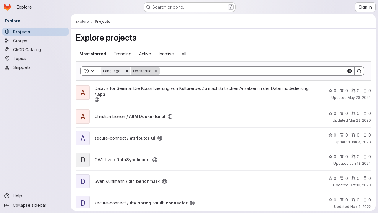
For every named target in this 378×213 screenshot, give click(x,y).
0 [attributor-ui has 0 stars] (332, 135)
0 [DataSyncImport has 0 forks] (344, 156)
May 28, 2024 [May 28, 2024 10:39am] (359, 97)
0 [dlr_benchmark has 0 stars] (332, 178)
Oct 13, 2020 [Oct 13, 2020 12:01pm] (360, 185)
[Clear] (349, 71)
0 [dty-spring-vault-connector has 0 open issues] (367, 199)
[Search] (253, 71)
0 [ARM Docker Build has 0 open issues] (367, 113)
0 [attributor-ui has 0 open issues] (367, 135)
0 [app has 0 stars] (332, 90)
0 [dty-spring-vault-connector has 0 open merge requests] (355, 199)
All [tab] (184, 53)
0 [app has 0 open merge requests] (355, 90)
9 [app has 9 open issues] (367, 90)
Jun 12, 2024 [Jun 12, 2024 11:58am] (360, 163)
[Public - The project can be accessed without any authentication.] (96, 99)
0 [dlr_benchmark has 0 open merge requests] (355, 178)
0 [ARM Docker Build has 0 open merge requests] (355, 113)
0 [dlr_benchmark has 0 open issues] (367, 178)
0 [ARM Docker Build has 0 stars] (332, 113)
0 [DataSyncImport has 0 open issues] (367, 156)
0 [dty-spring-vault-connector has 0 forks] (344, 199)
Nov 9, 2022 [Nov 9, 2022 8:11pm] (360, 206)
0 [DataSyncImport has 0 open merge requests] (355, 156)
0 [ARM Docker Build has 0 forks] (344, 113)
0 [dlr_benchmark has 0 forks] (344, 178)
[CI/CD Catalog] (35, 49)
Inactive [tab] (166, 53)
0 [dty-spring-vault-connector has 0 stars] (332, 199)
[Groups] (35, 40)
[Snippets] (35, 67)
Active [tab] (145, 53)
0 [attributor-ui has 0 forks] (344, 135)
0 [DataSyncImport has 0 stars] (332, 156)
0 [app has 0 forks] (344, 90)
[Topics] (35, 58)
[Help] (35, 196)
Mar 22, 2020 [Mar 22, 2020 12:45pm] (360, 120)
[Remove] (156, 71)
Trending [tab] (122, 53)
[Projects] (35, 32)
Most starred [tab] (92, 53)
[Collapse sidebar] (35, 205)
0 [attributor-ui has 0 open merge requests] (355, 135)
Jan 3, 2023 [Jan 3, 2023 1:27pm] (361, 142)
